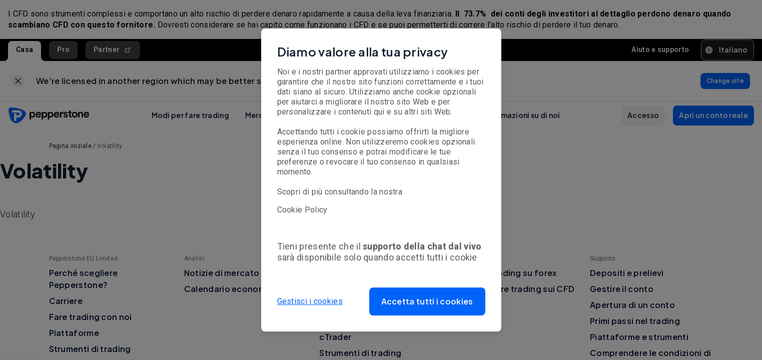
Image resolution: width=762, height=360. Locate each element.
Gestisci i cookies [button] (310, 301)
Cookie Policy (302, 209)
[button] (427, 302)
